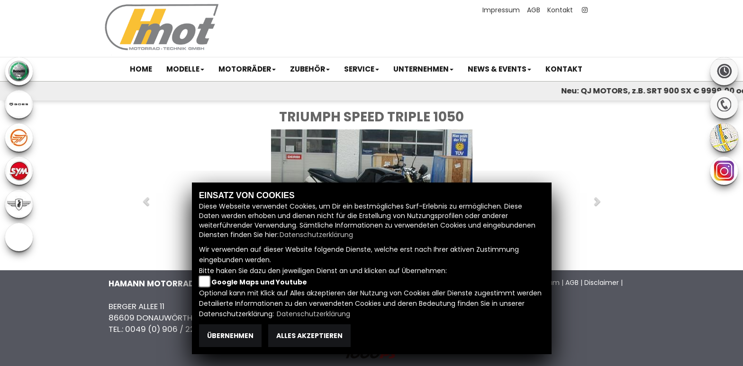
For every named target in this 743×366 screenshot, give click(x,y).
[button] (185, 69)
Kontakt (560, 10)
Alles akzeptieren (309, 335)
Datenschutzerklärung (316, 234)
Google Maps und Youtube (259, 282)
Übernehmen (230, 335)
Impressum (501, 10)
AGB (533, 10)
